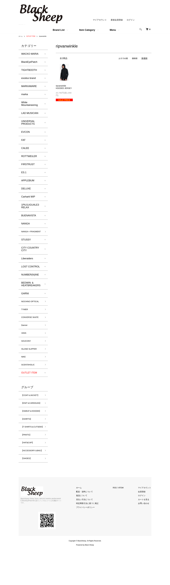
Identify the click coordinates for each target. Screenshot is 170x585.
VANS (24, 346)
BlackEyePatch (29, 62)
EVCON (25, 132)
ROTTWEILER (29, 156)
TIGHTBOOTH (29, 70)
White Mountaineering (29, 103)
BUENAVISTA (28, 215)
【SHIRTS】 (28, 446)
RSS (118, 524)
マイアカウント (100, 20)
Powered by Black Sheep (85, 580)
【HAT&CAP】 (29, 474)
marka (24, 94)
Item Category (87, 30)
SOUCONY (27, 354)
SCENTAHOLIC (29, 380)
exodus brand (28, 78)
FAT (23, 140)
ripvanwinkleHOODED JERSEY (61, 88)
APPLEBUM (27, 180)
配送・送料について (89, 528)
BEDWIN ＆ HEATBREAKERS (31, 287)
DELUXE (26, 188)
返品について (86, 532)
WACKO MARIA (29, 54)
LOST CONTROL (30, 270)
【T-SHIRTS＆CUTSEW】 (29, 456)
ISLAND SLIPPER (31, 363)
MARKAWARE (29, 86)
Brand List (59, 30)
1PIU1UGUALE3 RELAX (30, 206)
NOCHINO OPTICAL (27, 307)
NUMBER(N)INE (30, 278)
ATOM (125, 524)
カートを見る (145, 536)
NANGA (25, 223)
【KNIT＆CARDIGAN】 (28, 424)
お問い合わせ (145, 540)
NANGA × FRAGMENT (28, 233)
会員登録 (143, 528)
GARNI (25, 297)
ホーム (21, 36)
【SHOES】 (27, 495)
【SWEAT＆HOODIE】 (27, 436)
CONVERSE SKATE (28, 327)
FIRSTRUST (28, 164)
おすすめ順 (123, 58)
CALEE (25, 148)
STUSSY (26, 243)
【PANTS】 (27, 466)
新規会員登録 (117, 20)
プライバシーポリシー (90, 544)
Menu (113, 30)
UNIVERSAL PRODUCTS (28, 122)
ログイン (131, 20)
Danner (25, 337)
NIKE (24, 371)
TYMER (25, 317)
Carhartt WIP (28, 196)
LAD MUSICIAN (29, 113)
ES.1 (23, 172)
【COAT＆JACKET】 (27, 413)
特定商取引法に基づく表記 (92, 540)
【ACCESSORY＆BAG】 (31, 485)
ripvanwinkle (45, 36)
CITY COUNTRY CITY (30, 252)
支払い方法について (89, 536)
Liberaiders (27, 262)
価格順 (134, 58)
